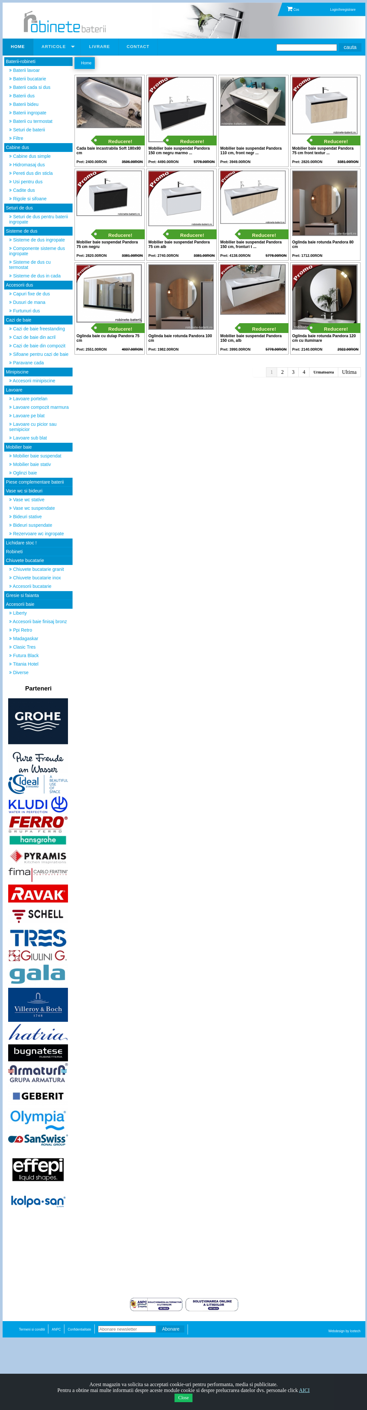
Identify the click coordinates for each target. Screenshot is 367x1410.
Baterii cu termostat (31, 121)
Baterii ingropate (27, 112)
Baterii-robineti (20, 61)
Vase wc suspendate (32, 508)
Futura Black (24, 655)
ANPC (56, 1329)
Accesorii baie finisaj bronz (38, 621)
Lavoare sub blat (28, 437)
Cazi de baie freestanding (37, 328)
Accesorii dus (19, 285)
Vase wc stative (26, 499)
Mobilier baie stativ (30, 464)
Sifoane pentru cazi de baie (39, 354)
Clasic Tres (22, 647)
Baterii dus (22, 95)
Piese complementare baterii (35, 482)
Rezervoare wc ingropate (36, 533)
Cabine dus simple (30, 156)
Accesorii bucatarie (30, 586)
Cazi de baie (18, 320)
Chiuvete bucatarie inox (35, 577)
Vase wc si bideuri (24, 490)
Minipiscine (17, 371)
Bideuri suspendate (30, 525)
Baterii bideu (24, 104)
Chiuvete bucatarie (25, 560)
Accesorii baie (20, 604)
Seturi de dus (19, 207)
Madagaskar (23, 638)
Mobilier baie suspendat (35, 455)
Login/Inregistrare (343, 9)
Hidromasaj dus (27, 164)
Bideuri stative (25, 516)
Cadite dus (22, 190)
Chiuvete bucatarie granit (36, 569)
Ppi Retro (20, 630)
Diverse (18, 672)
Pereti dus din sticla (31, 173)
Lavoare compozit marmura (39, 407)
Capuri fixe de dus (29, 293)
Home (86, 63)
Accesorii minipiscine (32, 380)
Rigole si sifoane (28, 198)
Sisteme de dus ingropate (37, 239)
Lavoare (14, 389)
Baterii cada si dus (29, 87)
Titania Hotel (24, 664)
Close (183, 1397)
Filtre (16, 138)
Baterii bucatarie (27, 78)
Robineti (14, 551)
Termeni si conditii (32, 1329)
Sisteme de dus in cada (34, 275)
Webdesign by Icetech (344, 1331)
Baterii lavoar (24, 70)
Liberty (18, 613)
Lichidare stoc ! (21, 542)
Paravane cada (26, 362)
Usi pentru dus (25, 181)
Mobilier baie (19, 447)
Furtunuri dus (24, 310)
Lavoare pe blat (26, 415)
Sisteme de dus (22, 231)
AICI (304, 1390)
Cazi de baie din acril (32, 337)
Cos (293, 9)
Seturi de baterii (27, 129)
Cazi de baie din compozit (37, 345)
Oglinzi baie (23, 472)
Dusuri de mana (27, 302)
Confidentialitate (79, 1329)
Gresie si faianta (22, 595)
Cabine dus (17, 147)
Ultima (349, 372)
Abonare (170, 1329)
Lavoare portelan (28, 398)
